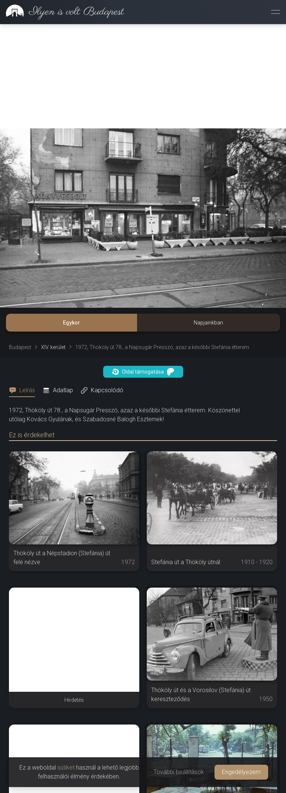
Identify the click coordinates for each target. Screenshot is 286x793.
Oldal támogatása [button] (143, 371)
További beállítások (178, 772)
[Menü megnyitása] (275, 12)
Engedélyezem (241, 772)
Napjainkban (208, 323)
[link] (62, 12)
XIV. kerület (53, 347)
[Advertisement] (143, 76)
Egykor (71, 323)
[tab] (24, 390)
